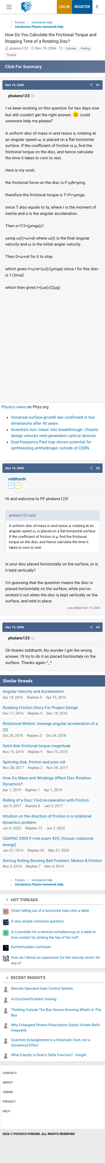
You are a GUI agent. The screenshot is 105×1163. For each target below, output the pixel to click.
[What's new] (97, 7)
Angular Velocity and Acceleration (33, 691)
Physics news (13, 406)
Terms (8, 1092)
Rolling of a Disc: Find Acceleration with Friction (46, 800)
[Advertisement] (52, 344)
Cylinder (71, 48)
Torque (11, 55)
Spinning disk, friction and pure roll (34, 762)
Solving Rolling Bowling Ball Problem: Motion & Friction (52, 860)
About (8, 1082)
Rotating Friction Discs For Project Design (40, 707)
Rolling (85, 48)
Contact (10, 1073)
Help (6, 1111)
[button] (91, 85)
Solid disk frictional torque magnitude (37, 745)
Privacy (9, 1101)
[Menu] (9, 7)
